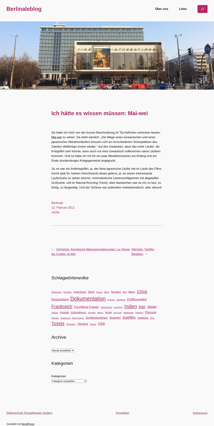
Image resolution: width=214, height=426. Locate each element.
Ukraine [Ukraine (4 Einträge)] (82, 324)
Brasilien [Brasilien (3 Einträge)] (116, 291)
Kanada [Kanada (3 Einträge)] (64, 312)
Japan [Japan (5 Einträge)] (152, 307)
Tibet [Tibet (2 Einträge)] (152, 318)
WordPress (28, 424)
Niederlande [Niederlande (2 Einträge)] (128, 313)
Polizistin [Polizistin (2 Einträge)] (55, 318)
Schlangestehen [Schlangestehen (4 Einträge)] (97, 317)
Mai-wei (56, 137)
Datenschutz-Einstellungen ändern (29, 413)
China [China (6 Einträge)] (142, 291)
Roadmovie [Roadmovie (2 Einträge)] (65, 318)
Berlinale (57, 203)
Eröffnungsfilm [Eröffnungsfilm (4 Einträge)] (137, 299)
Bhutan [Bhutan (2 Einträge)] (99, 292)
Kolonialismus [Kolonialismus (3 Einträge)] (78, 312)
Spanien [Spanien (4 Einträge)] (115, 317)
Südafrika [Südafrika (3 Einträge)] (142, 317)
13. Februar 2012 (63, 207)
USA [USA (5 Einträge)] (101, 324)
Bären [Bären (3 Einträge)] (131, 291)
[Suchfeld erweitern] (202, 9)
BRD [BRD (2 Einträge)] (125, 292)
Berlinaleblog (24, 9)
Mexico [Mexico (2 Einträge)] (100, 313)
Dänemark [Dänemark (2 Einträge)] (121, 300)
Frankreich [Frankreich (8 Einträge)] (61, 306)
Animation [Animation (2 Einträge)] (67, 292)
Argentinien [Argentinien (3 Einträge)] (80, 291)
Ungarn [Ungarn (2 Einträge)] (93, 324)
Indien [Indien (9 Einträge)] (130, 306)
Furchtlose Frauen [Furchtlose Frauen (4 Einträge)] (86, 307)
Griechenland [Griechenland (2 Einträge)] (106, 307)
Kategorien (58, 376)
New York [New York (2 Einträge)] (118, 313)
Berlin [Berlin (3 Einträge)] (91, 291)
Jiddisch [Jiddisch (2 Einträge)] (54, 313)
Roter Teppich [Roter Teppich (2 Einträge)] (78, 318)
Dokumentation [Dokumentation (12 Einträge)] (88, 298)
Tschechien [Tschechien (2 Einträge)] (71, 324)
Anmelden (122, 413)
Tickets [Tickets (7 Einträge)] (57, 323)
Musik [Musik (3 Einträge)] (108, 312)
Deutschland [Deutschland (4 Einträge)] (60, 299)
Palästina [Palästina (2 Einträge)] (139, 313)
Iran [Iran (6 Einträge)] (142, 306)
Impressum (200, 413)
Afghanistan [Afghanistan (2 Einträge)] (56, 292)
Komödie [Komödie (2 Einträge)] (92, 313)
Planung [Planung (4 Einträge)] (150, 312)
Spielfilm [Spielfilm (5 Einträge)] (129, 317)
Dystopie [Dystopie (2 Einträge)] (111, 300)
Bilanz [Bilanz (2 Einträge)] (106, 292)
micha (55, 212)
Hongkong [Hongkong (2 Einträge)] (118, 307)
